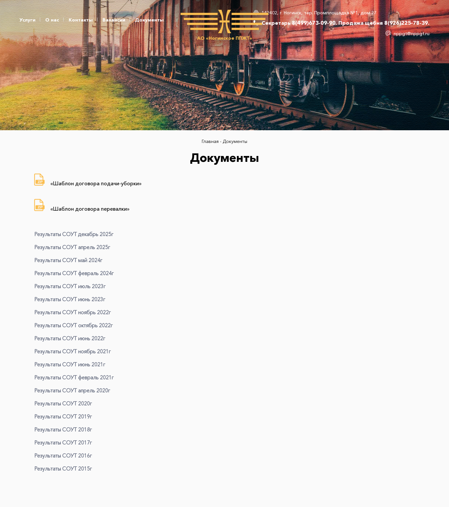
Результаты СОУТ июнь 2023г (69, 299)
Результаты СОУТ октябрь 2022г (73, 325)
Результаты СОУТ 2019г (63, 416)
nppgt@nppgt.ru (411, 33)
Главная (211, 141)
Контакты (81, 20)
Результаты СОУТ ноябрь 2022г (72, 312)
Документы (149, 20)
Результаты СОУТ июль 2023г (69, 286)
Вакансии (113, 20)
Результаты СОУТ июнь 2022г (69, 338)
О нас (52, 20)
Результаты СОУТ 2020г (63, 403)
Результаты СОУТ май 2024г (68, 260)
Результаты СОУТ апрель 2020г (72, 390)
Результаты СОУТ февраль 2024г (74, 273)
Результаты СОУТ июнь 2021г (69, 364)
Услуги (27, 20)
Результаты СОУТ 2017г (63, 442)
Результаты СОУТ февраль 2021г (74, 377)
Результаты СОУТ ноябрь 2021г (72, 351)
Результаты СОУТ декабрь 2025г (73, 234)
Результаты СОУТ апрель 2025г (72, 247)
